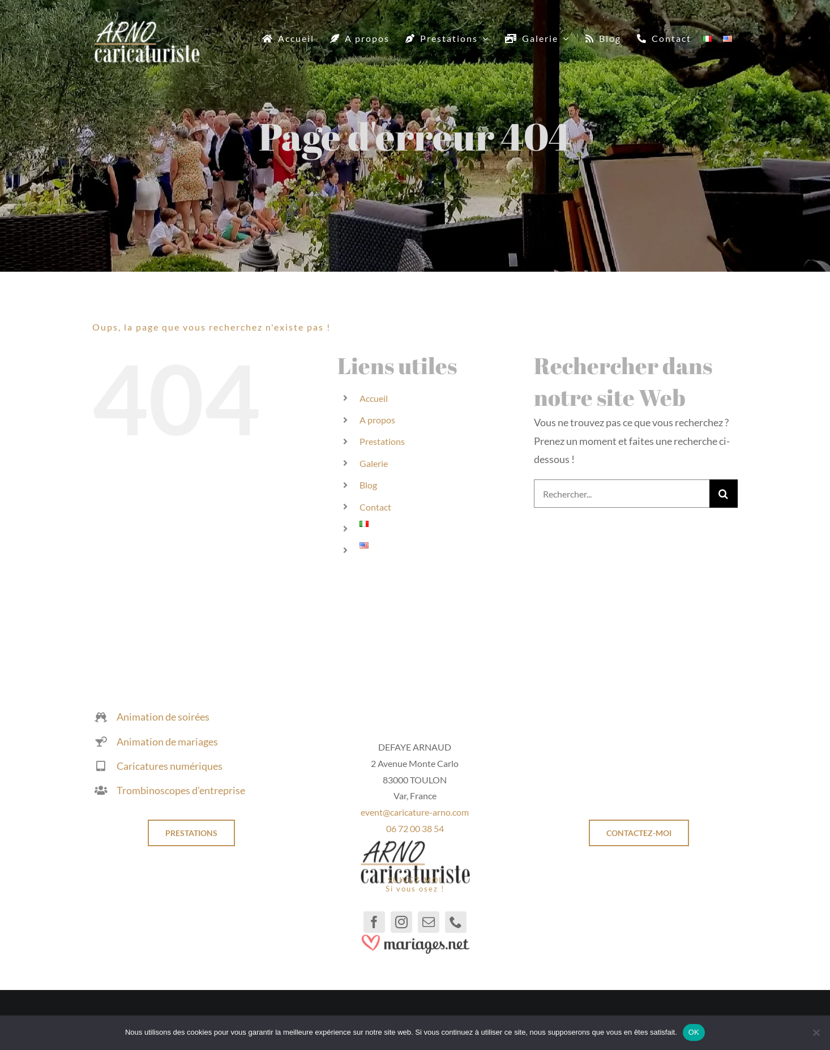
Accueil (374, 398)
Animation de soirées (163, 717)
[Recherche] (723, 493)
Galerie (374, 463)
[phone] (456, 922)
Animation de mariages (167, 741)
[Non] (816, 1032)
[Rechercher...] (621, 493)
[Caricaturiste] (146, 25)
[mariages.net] (415, 938)
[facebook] (374, 922)
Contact (375, 507)
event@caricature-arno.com (415, 812)
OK (693, 1032)
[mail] (428, 922)
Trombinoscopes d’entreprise (181, 790)
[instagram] (401, 922)
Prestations (382, 441)
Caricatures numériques (170, 766)
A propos (377, 419)
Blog (368, 484)
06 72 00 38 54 (415, 828)
